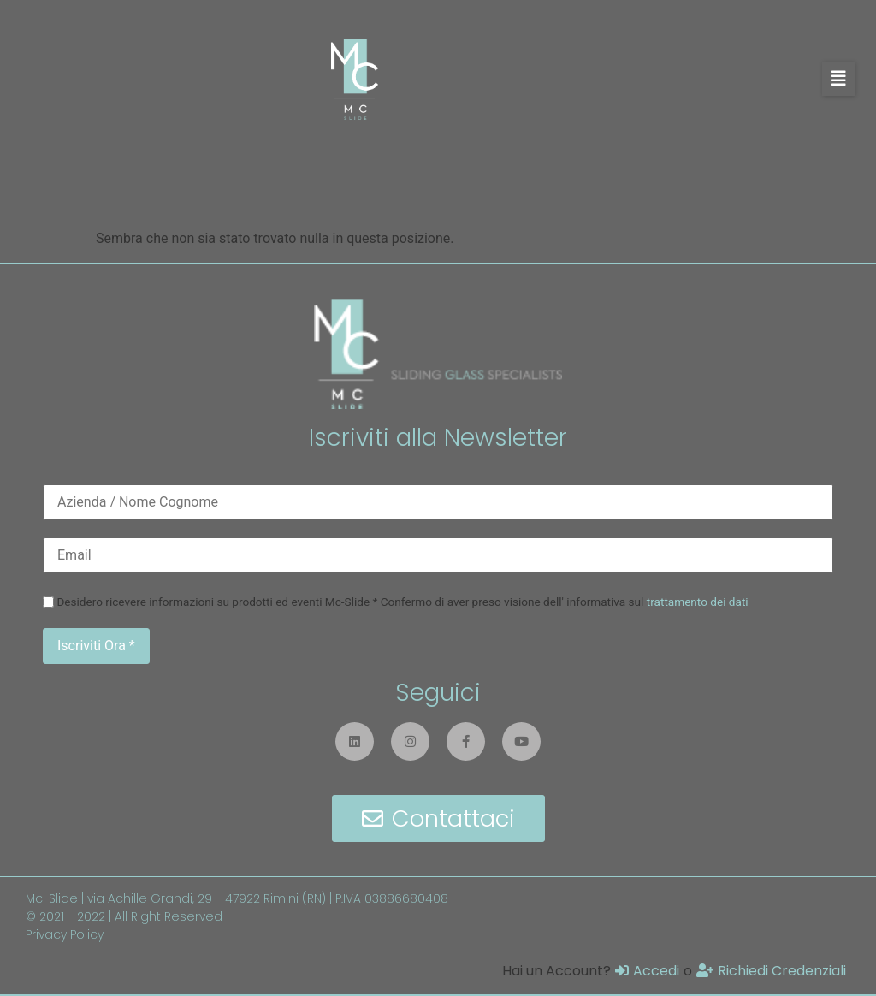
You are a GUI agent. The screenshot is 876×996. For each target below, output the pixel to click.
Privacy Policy (65, 934)
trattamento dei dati (698, 601)
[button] (838, 79)
